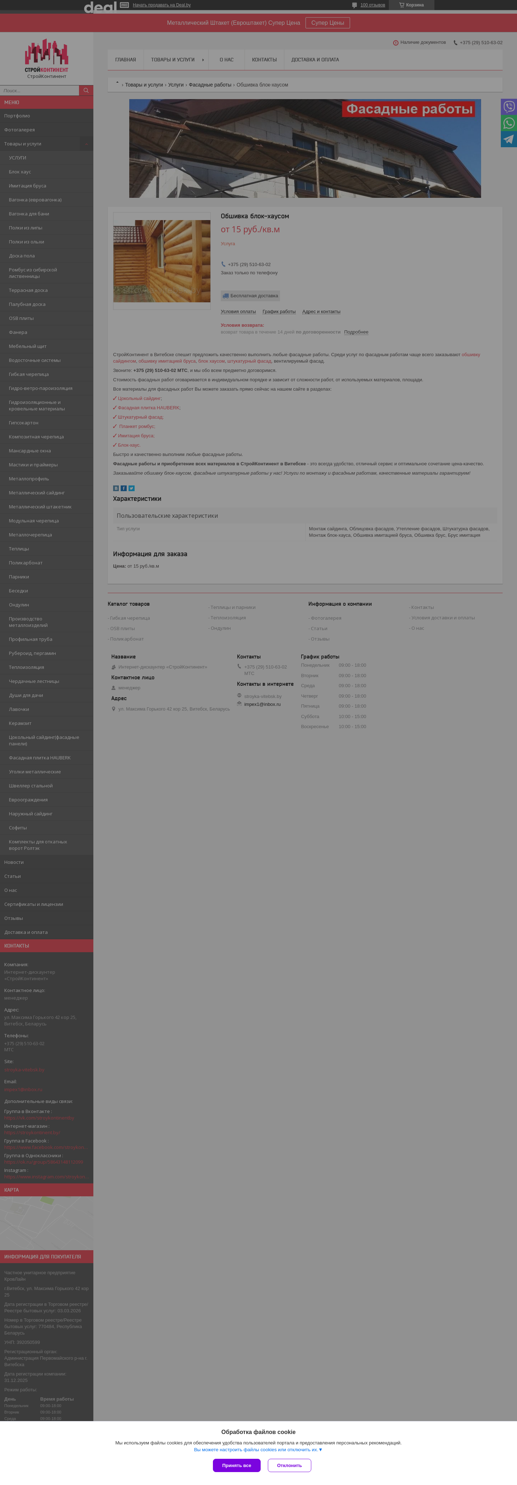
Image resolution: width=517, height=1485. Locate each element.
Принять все (236, 1465)
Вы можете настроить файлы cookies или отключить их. (256, 1449)
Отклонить (289, 1465)
